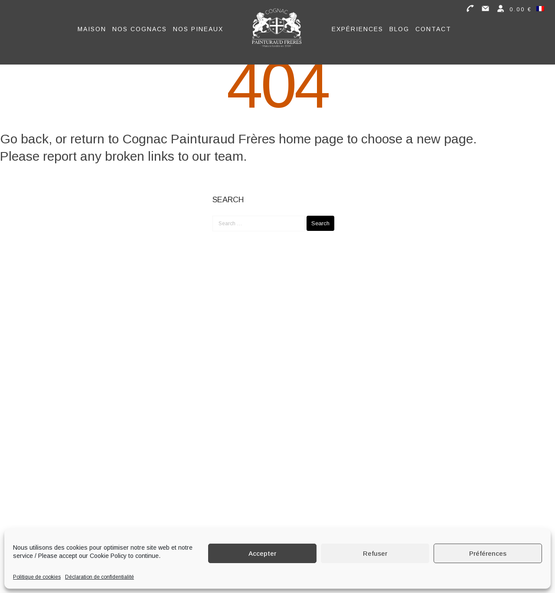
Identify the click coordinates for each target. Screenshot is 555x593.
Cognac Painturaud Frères (198, 139)
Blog (399, 29)
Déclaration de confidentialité (99, 577)
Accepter (262, 553)
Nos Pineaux (198, 29)
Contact (433, 29)
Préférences (487, 553)
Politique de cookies (37, 577)
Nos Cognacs (139, 29)
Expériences (357, 29)
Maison (92, 29)
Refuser (375, 553)
